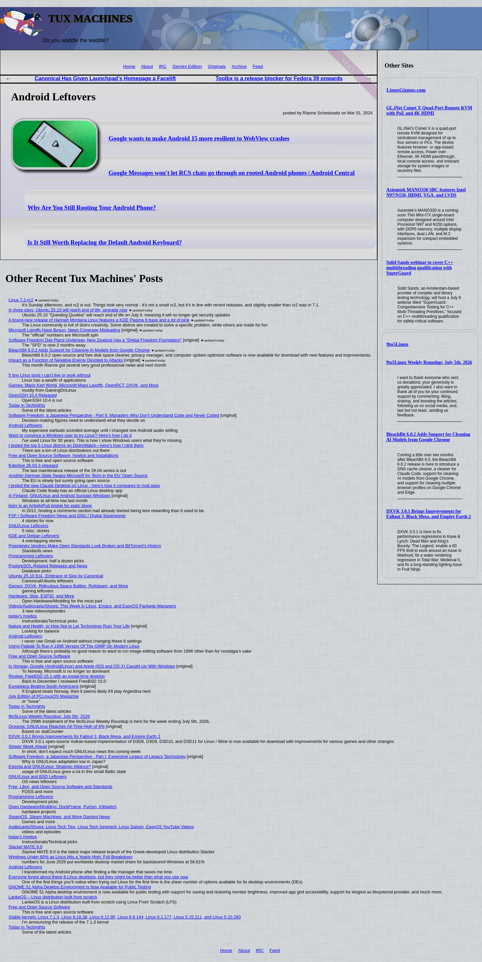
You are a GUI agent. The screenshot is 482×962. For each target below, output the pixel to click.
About (147, 66)
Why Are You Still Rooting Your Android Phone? (91, 207)
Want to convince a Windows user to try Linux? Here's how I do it (70, 435)
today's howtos (23, 615)
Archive (239, 66)
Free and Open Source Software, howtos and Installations (63, 455)
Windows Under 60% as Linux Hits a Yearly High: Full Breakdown (71, 856)
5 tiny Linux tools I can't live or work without (50, 375)
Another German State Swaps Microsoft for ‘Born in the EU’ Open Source (78, 475)
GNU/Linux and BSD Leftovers (38, 776)
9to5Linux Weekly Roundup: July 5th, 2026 (429, 362)
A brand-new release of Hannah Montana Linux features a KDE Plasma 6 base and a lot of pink (99, 319)
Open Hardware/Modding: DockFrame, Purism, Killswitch (63, 806)
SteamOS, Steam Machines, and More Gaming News (59, 816)
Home (129, 66)
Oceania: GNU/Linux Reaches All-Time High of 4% (57, 726)
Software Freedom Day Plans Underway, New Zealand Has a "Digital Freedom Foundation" (95, 340)
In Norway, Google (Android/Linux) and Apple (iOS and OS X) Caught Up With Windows (92, 666)
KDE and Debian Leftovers (34, 535)
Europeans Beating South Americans (44, 686)
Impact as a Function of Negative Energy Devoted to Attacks (66, 360)
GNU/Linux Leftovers (29, 525)
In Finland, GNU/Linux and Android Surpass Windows (59, 495)
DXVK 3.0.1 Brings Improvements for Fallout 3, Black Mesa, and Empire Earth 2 (428, 514)
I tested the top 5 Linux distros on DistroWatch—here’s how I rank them (76, 445)
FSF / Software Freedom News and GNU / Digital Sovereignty (67, 515)
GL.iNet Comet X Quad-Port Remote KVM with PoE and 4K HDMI (429, 110)
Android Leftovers (25, 425)
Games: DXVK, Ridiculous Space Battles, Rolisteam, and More (68, 585)
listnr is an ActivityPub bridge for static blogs (50, 505)
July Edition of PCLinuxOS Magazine (44, 696)
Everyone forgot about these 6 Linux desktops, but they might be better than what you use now (98, 876)
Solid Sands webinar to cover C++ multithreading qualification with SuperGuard (419, 268)
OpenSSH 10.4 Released (33, 395)
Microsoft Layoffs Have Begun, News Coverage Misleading (64, 329)
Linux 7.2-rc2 (21, 299)
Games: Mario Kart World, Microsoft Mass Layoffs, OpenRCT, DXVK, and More (84, 385)
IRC (162, 66)
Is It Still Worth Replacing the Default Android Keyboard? (104, 242)
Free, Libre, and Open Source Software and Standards (60, 786)
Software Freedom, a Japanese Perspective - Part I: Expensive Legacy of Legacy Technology (97, 756)
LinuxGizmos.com (406, 90)
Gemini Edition (187, 66)
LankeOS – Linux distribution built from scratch (53, 896)
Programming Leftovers (31, 555)
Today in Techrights (27, 405)
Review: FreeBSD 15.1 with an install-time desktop (57, 676)
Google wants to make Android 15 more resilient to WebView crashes (198, 138)
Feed (258, 66)
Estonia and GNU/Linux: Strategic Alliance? (50, 766)
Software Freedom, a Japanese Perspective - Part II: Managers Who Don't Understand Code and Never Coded (114, 415)
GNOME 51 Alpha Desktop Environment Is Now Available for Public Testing (80, 886)
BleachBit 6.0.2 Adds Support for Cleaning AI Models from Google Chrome (428, 437)
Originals (217, 66)
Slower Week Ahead (28, 746)
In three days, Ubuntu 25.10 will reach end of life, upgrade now (68, 309)
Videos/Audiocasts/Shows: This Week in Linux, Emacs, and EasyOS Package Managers (92, 605)
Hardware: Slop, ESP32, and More (41, 595)
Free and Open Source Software (39, 656)
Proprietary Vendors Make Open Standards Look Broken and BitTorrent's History (85, 545)
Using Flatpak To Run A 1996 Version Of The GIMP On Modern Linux (74, 646)
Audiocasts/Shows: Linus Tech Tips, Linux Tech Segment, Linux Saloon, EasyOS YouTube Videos (101, 826)
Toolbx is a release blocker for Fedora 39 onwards (279, 78)
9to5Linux (398, 344)
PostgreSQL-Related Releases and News (48, 565)
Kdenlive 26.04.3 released (33, 465)
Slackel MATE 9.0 (26, 846)
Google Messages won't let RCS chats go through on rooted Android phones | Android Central (231, 173)
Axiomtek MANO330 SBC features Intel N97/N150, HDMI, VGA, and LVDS (426, 192)
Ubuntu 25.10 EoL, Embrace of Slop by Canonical (56, 575)
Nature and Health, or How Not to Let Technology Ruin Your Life (69, 626)
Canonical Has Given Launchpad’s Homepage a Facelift (105, 78)
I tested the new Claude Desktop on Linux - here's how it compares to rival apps (84, 485)
